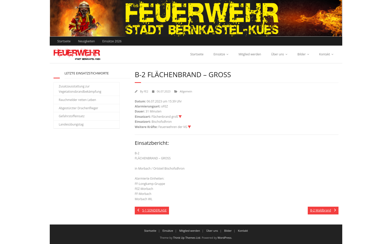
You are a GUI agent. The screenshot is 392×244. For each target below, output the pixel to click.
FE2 (146, 91)
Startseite (63, 41)
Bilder (302, 54)
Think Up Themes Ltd (186, 237)
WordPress (225, 237)
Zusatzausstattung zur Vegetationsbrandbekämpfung (80, 89)
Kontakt (324, 54)
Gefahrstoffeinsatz (71, 116)
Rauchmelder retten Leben (77, 100)
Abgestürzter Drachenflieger (78, 108)
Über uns (277, 54)
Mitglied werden (249, 54)
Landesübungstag (71, 124)
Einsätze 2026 (112, 41)
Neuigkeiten (86, 41)
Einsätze (219, 54)
